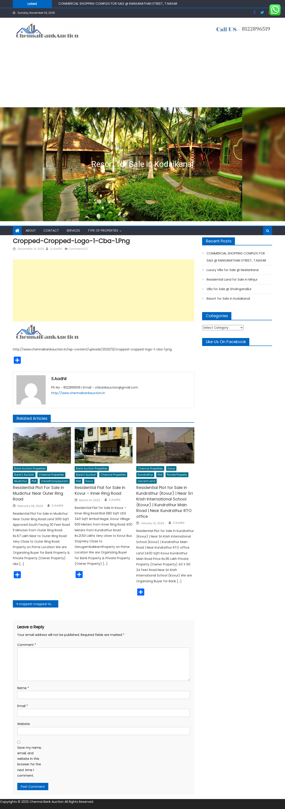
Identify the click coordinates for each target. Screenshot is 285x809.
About (30, 230)
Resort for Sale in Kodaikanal (142, 164)
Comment (26, 645)
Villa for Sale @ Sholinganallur (229, 289)
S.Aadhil (56, 249)
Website (23, 724)
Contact (51, 230)
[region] (142, 164)
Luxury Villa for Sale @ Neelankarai (233, 270)
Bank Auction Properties (30, 468)
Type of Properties (103, 230)
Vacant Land (146, 481)
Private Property (177, 475)
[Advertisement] (142, 74)
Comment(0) (78, 249)
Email (22, 706)
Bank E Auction (24, 475)
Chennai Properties (51, 475)
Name (23, 688)
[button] (142, 164)
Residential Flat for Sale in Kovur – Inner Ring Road (100, 490)
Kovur (89, 481)
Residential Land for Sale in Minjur (232, 279)
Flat (78, 481)
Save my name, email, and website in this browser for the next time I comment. (29, 761)
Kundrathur (145, 475)
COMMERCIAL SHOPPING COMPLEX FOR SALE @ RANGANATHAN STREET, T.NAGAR (118, 3)
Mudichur (20, 481)
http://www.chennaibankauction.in (78, 393)
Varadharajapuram (54, 481)
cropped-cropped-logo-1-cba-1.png (38, 604)
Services (73, 230)
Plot (34, 481)
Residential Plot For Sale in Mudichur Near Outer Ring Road (38, 493)
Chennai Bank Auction (46, 801)
